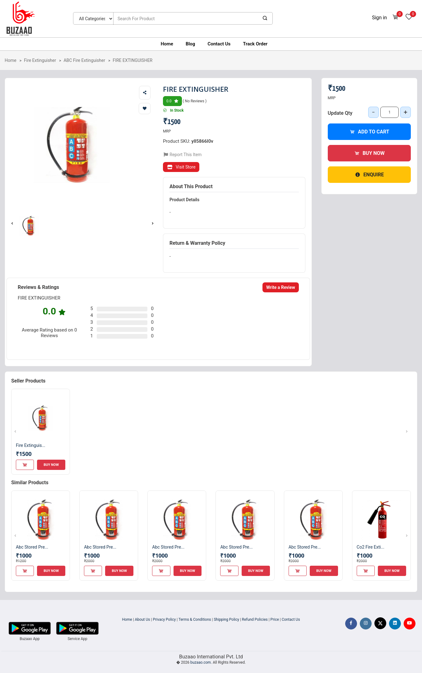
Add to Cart (369, 132)
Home (167, 44)
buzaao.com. (201, 662)
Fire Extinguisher (40, 60)
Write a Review (280, 287)
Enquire (369, 175)
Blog (190, 44)
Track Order (255, 44)
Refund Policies (255, 619)
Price (275, 619)
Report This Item (182, 154)
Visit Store (181, 167)
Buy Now (369, 153)
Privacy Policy (164, 619)
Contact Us (218, 44)
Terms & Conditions (195, 619)
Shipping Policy (226, 619)
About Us (142, 619)
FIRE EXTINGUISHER (132, 60)
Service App (77, 639)
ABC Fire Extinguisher (84, 60)
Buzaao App (29, 639)
